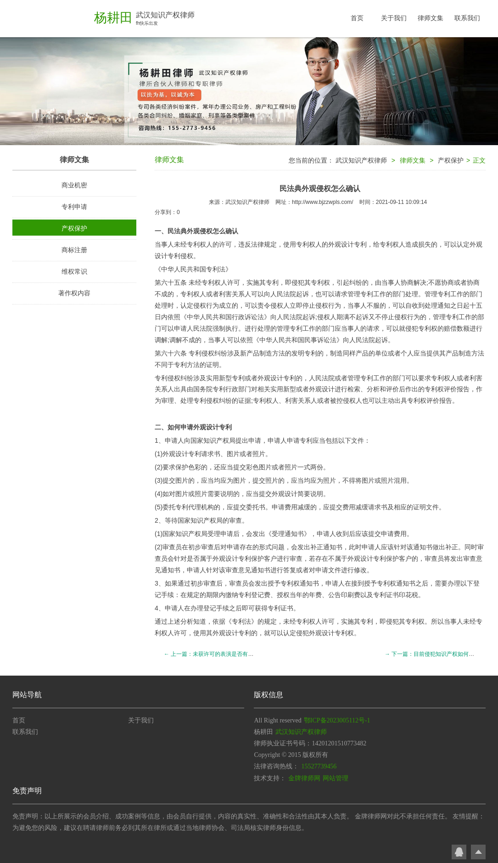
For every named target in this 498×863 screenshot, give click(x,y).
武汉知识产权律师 (361, 160)
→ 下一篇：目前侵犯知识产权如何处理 (432, 654)
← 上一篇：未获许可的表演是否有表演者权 (217, 654)
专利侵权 (201, 353)
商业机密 (74, 185)
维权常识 (74, 271)
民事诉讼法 (320, 340)
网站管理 (335, 778)
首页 (357, 18)
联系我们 (467, 18)
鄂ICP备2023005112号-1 (337, 720)
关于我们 (394, 18)
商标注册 (74, 250)
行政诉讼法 (248, 317)
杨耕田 (113, 18)
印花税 (408, 594)
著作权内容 (74, 293)
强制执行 (225, 328)
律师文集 (430, 18)
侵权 (276, 305)
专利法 (215, 269)
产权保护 (74, 228)
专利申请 (74, 206)
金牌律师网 (304, 778)
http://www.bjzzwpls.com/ (322, 202)
